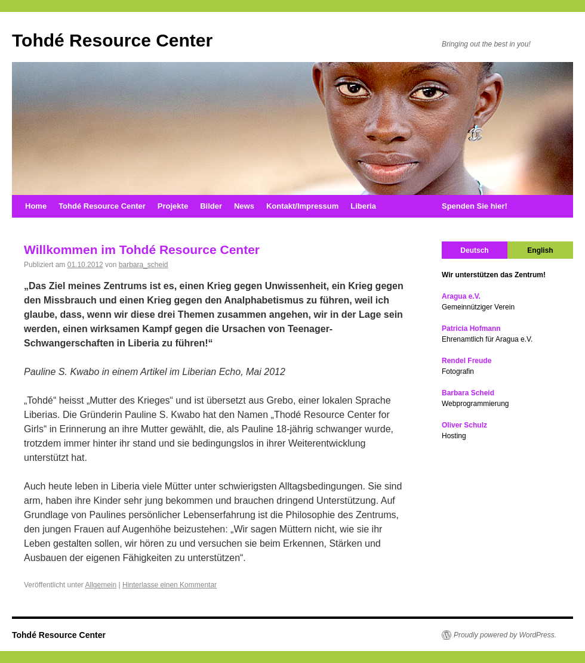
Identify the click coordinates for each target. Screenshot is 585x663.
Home (36, 206)
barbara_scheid (143, 265)
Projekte (173, 206)
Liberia (363, 206)
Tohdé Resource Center (112, 40)
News (244, 206)
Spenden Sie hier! (474, 206)
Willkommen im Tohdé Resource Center (142, 249)
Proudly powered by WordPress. (505, 635)
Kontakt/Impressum (302, 206)
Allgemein (101, 585)
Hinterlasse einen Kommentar (169, 585)
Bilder (211, 206)
